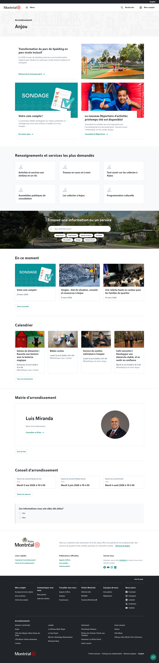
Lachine (18, 643)
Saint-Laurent (86, 643)
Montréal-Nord (53, 641)
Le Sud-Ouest (53, 633)
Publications (72, 235)
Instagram (130, 596)
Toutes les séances (24, 494)
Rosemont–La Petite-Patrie (91, 639)
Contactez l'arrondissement (25, 560)
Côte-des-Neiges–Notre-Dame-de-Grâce (28, 634)
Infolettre (99, 235)
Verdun (116, 629)
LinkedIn (130, 600)
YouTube (130, 608)
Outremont (85, 625)
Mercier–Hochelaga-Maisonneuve (60, 637)
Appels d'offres (64, 560)
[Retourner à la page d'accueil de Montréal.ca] (12, 7)
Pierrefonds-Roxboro (88, 629)
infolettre (123, 560)
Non (24, 518)
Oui (23, 513)
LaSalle (51, 625)
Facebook (130, 592)
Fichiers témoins (94, 654)
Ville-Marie (118, 633)
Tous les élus (21, 451)
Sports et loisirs (86, 235)
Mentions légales (130, 654)
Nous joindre (41, 595)
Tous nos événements (25, 379)
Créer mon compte (21, 600)
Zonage (78, 240)
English (152, 2)
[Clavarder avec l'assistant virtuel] (153, 657)
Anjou (17, 629)
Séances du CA (90, 240)
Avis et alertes (20, 596)
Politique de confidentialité (112, 654)
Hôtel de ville (86, 592)
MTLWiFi (84, 596)
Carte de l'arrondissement (24, 563)
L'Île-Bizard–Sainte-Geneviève (26, 639)
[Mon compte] (147, 7)
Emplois (62, 596)
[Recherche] (127, 7)
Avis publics (67, 240)
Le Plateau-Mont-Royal (56, 629)
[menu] (30, 7)
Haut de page (138, 579)
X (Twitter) (130, 604)
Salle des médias (43, 598)
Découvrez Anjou (122, 546)
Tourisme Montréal (88, 600)
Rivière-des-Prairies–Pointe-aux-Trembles (93, 634)
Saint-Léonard (119, 625)
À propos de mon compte (24, 592)
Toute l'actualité (23, 306)
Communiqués (64, 566)
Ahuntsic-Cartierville (22, 625)
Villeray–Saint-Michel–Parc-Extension (128, 637)
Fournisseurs (63, 600)
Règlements (60, 235)
